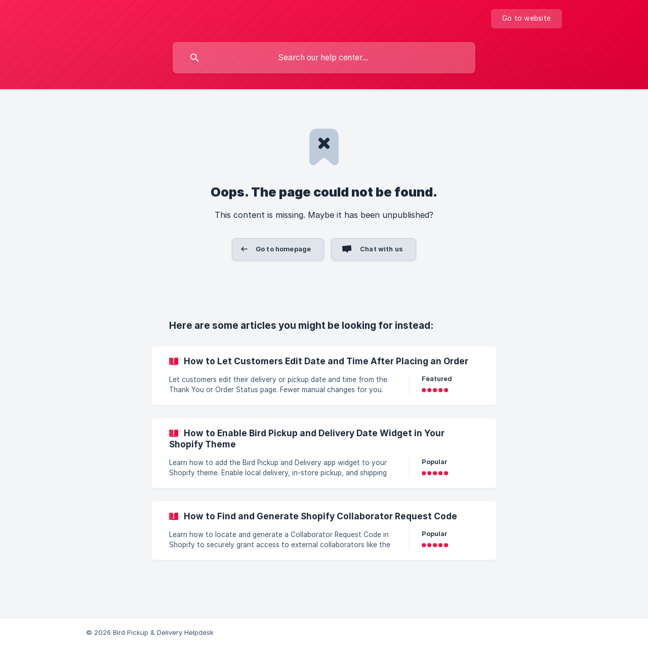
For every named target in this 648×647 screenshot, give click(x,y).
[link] (324, 375)
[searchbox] (324, 57)
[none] (526, 18)
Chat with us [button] (381, 249)
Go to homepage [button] (283, 249)
